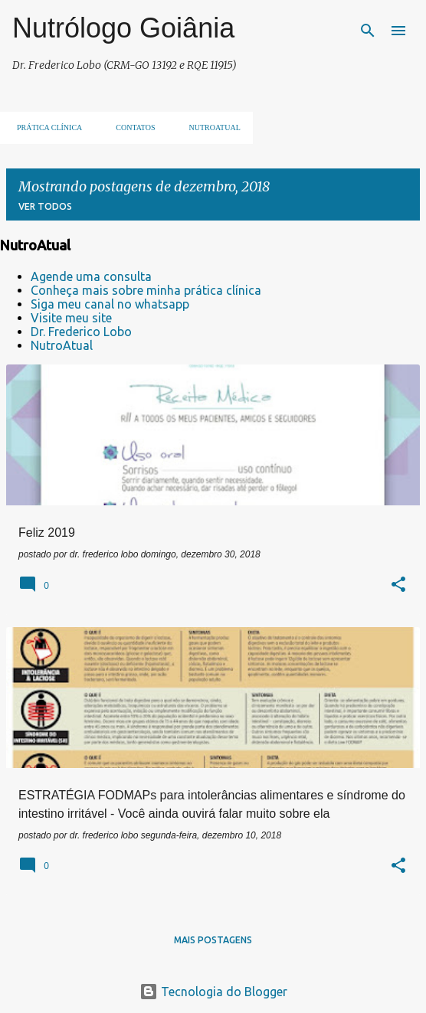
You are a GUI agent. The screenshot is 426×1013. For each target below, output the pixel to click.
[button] (398, 585)
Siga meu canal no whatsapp (110, 304)
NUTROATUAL (210, 127)
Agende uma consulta (91, 276)
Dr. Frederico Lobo (81, 331)
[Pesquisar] (368, 30)
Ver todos (45, 206)
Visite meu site (71, 318)
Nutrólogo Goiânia (123, 28)
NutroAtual (62, 345)
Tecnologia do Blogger (213, 991)
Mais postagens (213, 940)
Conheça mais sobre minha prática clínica (146, 290)
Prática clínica (44, 127)
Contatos (130, 127)
